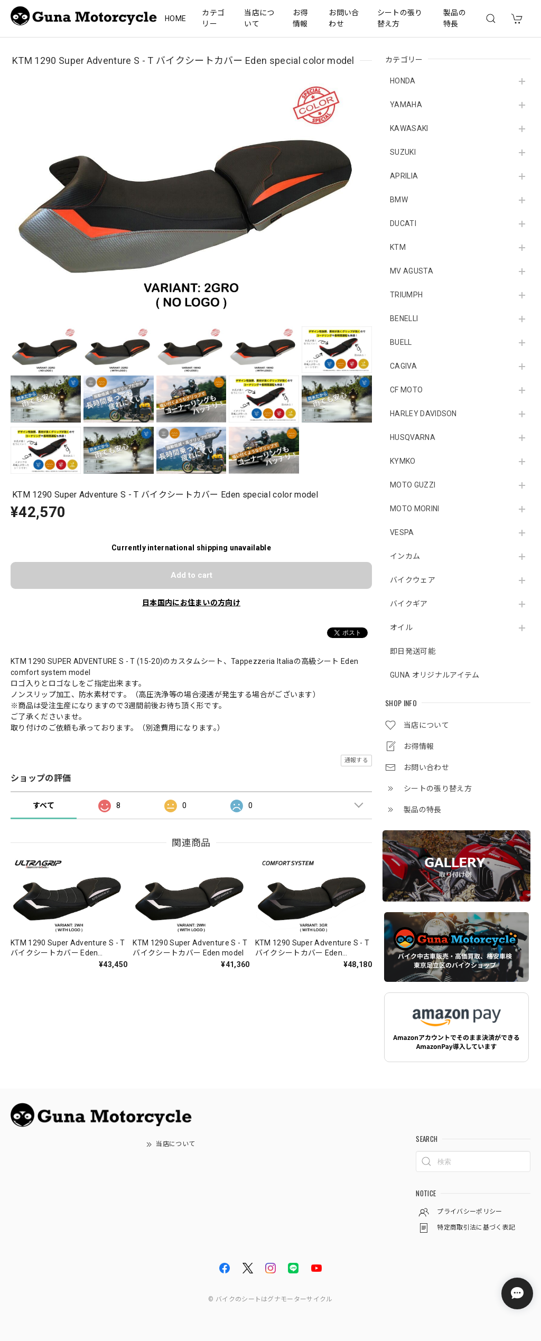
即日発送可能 (412, 651)
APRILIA (404, 176)
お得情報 (300, 18)
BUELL (401, 342)
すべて (43, 805)
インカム (405, 556)
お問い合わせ (344, 18)
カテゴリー (213, 18)
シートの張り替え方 (400, 18)
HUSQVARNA (412, 437)
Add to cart (191, 575)
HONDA (403, 81)
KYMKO (403, 461)
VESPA (402, 532)
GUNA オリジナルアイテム (434, 675)
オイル (401, 627)
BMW (399, 199)
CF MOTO (406, 390)
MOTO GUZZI (412, 485)
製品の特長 (454, 18)
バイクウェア (412, 580)
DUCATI (403, 223)
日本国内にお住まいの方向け (191, 602)
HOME (175, 18)
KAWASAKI (409, 128)
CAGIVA (403, 366)
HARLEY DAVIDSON (423, 413)
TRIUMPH (406, 294)
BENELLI (404, 318)
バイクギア (409, 603)
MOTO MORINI (415, 508)
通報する (356, 760)
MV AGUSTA (411, 271)
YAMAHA (406, 104)
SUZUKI (403, 152)
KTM (398, 247)
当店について (259, 18)
